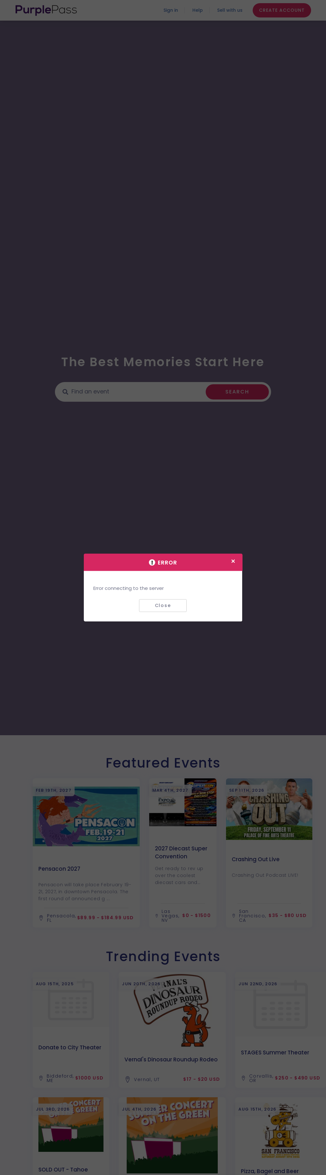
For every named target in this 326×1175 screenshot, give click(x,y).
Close (163, 605)
